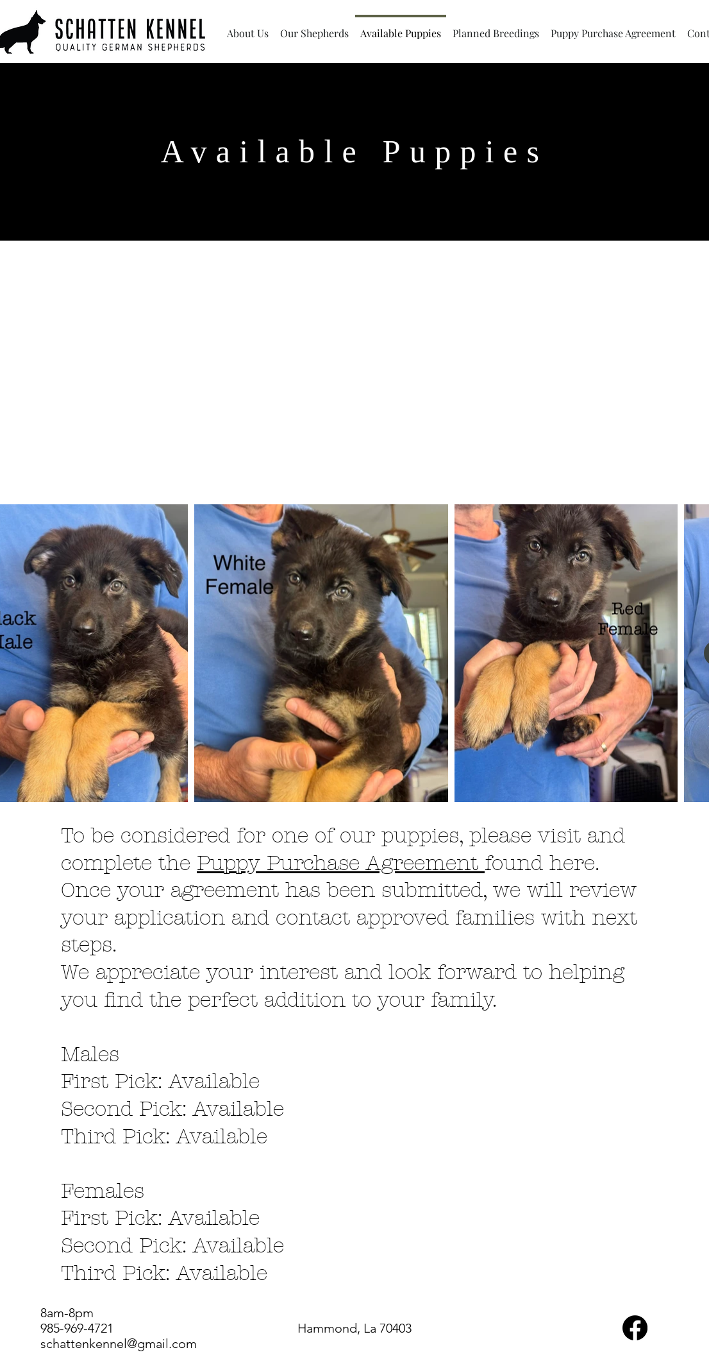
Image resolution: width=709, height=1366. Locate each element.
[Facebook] (634, 1327)
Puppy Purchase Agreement (341, 863)
